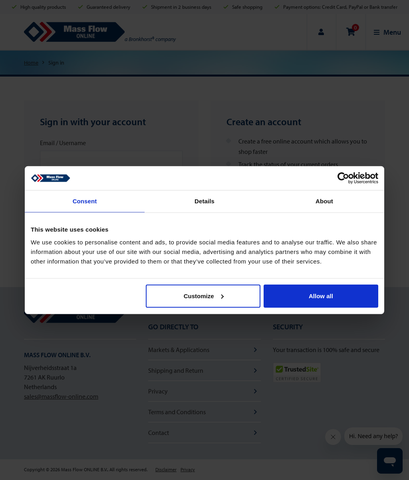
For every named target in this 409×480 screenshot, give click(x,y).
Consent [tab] (85, 201)
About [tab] (324, 201)
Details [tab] (204, 201)
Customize (204, 295)
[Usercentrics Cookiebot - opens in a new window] (343, 178)
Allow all (321, 295)
